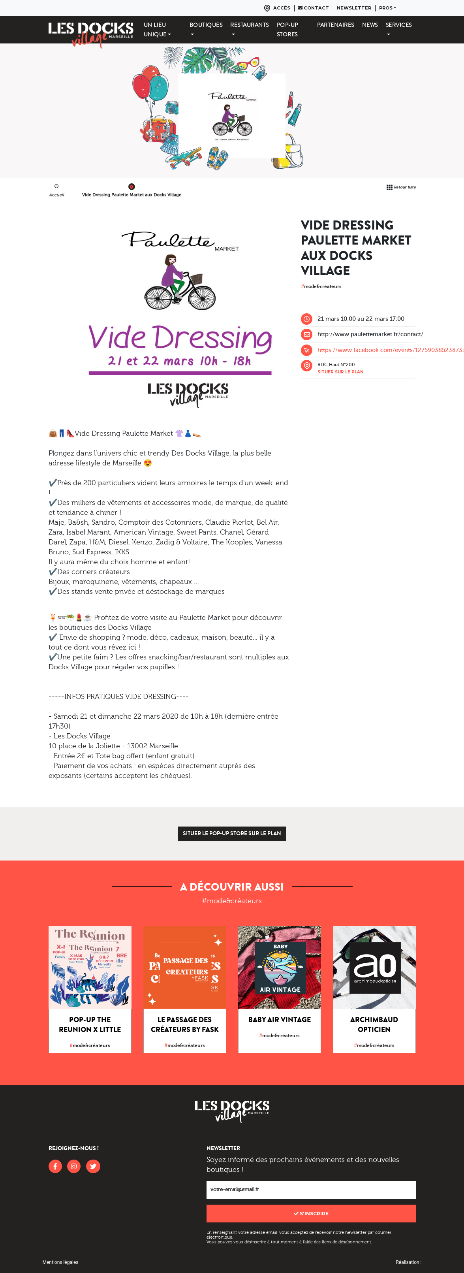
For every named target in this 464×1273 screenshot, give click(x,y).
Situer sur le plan (340, 372)
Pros (386, 8)
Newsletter (354, 8)
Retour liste (405, 187)
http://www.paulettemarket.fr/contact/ (370, 334)
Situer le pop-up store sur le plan (232, 833)
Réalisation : (408, 1262)
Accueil (56, 195)
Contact (313, 8)
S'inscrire (311, 1214)
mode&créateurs (321, 286)
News (370, 24)
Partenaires (335, 24)
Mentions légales (61, 1262)
